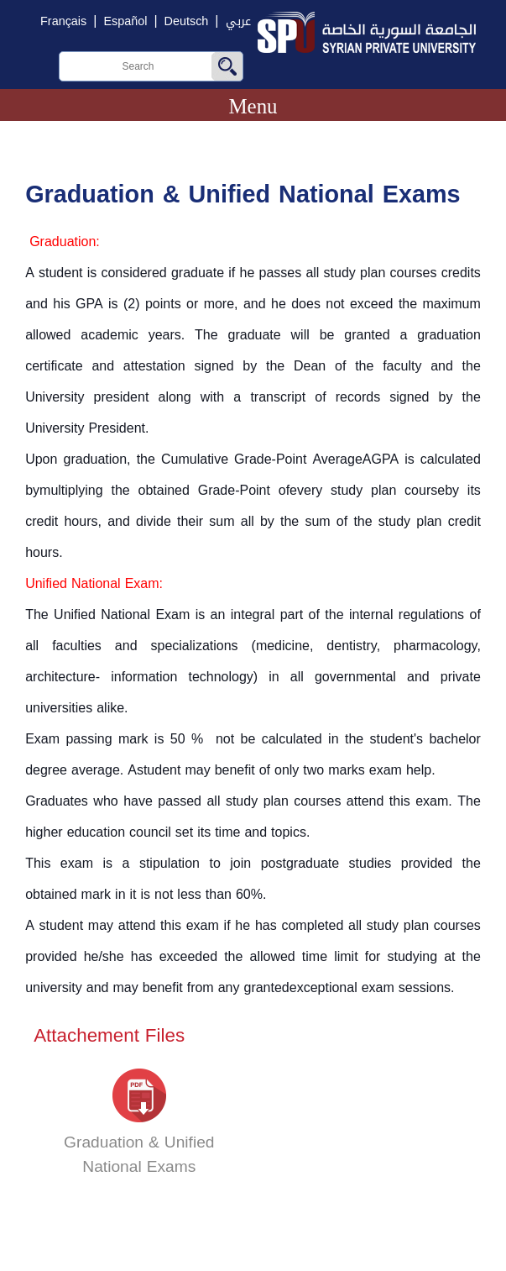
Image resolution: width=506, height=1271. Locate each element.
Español (125, 21)
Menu (252, 106)
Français (63, 21)
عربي (238, 21)
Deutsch (186, 21)
